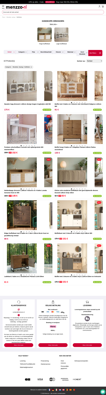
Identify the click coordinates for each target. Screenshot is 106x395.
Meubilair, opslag (11, 17)
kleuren (58, 52)
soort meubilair (82, 53)
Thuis (3, 17)
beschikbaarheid (46, 52)
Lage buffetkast (61, 36)
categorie (21, 52)
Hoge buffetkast (44, 36)
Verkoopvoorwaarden (81, 361)
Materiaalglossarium (26, 367)
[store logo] (52, 6)
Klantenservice (45, 364)
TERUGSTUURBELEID (27, 364)
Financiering (45, 361)
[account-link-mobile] (99, 6)
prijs (33, 52)
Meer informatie (18, 345)
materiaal (70, 52)
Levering (22, 361)
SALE (9, 52)
